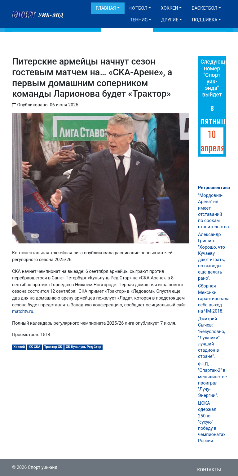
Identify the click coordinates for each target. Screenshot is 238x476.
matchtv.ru (22, 311)
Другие (169, 20)
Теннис (139, 20)
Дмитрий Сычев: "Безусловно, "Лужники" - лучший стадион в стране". (211, 337)
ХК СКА (34, 347)
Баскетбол (204, 8)
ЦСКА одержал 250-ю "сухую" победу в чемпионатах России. (212, 422)
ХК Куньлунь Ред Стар (83, 347)
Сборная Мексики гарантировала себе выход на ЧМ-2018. (214, 298)
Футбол (139, 8)
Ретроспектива (214, 187)
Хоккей (169, 8)
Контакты (209, 470)
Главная (106, 8)
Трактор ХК (53, 347)
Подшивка (204, 20)
